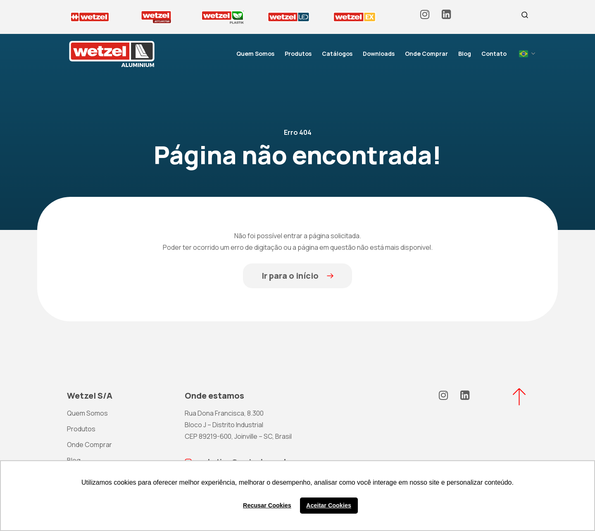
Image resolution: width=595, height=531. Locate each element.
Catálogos (337, 53)
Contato (494, 53)
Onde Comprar (426, 53)
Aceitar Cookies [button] (328, 505)
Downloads (379, 53)
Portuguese (523, 53)
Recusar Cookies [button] (267, 505)
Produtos (298, 53)
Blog (464, 53)
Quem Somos (255, 53)
